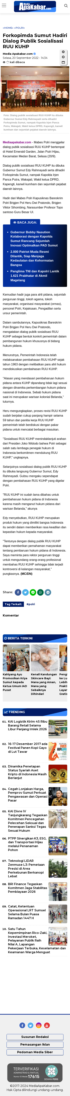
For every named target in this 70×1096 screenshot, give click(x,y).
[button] (63, 62)
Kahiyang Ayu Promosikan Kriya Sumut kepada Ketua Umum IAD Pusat (15, 682)
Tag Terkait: (13, 604)
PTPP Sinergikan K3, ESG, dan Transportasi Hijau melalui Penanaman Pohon (27, 844)
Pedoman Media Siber (35, 1052)
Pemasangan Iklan (35, 1044)
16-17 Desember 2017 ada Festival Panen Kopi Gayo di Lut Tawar (27, 748)
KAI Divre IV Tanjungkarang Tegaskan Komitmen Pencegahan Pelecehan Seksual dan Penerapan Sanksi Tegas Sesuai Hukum (27, 821)
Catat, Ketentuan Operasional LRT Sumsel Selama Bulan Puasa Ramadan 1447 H (27, 912)
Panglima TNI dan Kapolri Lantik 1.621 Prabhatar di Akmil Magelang (34, 276)
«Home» (8, 27)
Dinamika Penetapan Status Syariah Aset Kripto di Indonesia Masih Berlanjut (27, 772)
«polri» (19, 27)
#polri (31, 604)
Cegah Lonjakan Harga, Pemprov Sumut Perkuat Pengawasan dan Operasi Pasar (27, 794)
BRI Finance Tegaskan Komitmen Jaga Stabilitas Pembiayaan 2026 (27, 888)
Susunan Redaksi (35, 1037)
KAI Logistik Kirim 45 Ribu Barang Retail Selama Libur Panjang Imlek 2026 (27, 725)
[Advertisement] (31, 985)
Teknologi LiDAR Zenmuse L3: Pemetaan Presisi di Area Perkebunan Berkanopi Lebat (26, 868)
